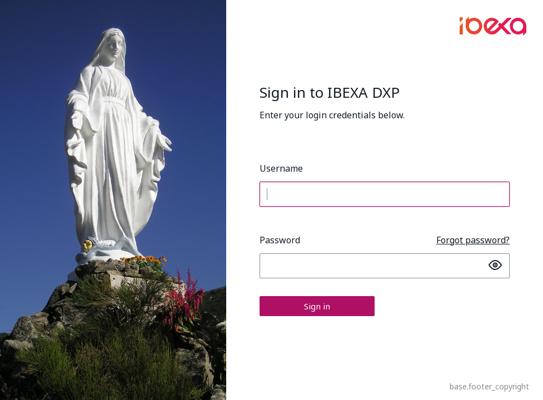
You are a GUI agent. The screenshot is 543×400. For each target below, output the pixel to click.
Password (280, 240)
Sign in (317, 306)
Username (281, 168)
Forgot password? (473, 240)
